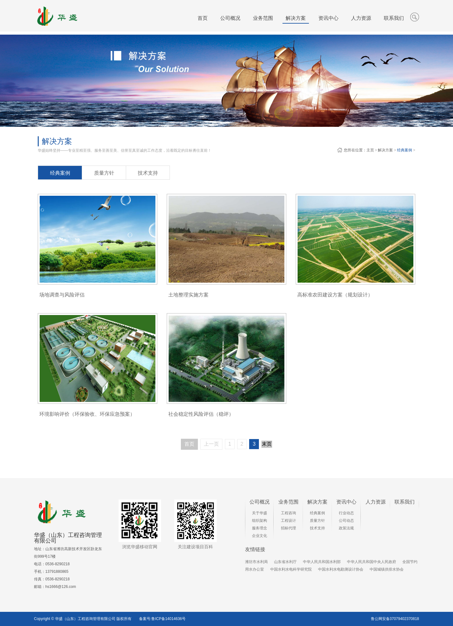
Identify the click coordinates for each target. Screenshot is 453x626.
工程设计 (288, 520)
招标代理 (288, 528)
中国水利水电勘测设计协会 (340, 569)
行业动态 (346, 513)
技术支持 (148, 173)
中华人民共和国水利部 (322, 562)
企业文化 (259, 535)
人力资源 (376, 502)
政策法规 (346, 528)
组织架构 (259, 520)
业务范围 (288, 502)
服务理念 (259, 528)
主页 (370, 150)
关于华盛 (259, 513)
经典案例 (404, 150)
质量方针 (104, 173)
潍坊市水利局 (256, 562)
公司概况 (259, 502)
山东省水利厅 (285, 562)
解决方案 (385, 150)
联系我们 (404, 502)
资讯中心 (346, 502)
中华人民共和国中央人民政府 (371, 562)
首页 (203, 18)
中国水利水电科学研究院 (291, 569)
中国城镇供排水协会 (387, 569)
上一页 (211, 444)
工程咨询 (288, 513)
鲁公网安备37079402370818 (395, 619)
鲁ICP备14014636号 (168, 619)
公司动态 (346, 520)
